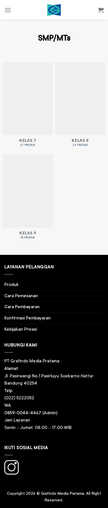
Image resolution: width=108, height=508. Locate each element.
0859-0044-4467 (22, 413)
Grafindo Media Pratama (62, 494)
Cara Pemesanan (21, 296)
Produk (11, 285)
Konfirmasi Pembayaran (27, 318)
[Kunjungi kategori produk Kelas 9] (28, 200)
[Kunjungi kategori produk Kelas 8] (80, 107)
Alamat (11, 368)
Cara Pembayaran (22, 307)
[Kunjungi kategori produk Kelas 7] (28, 107)
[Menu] (7, 10)
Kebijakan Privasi (20, 329)
